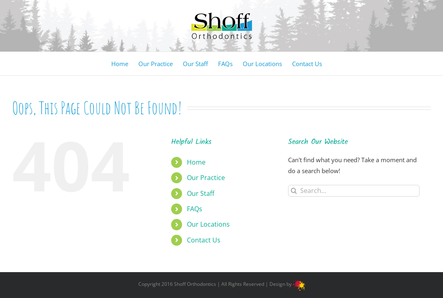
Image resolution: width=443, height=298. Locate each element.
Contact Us (203, 240)
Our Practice (206, 177)
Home (196, 162)
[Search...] (354, 191)
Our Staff (200, 193)
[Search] (294, 191)
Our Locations (208, 224)
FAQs (194, 208)
